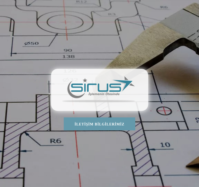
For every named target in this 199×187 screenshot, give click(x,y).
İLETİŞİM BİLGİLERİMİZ (100, 124)
